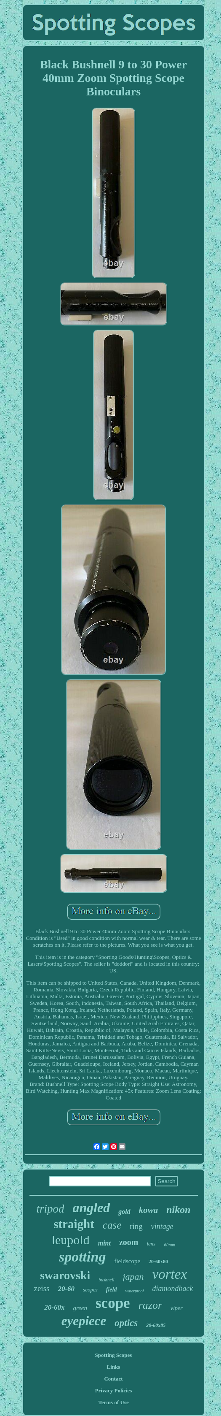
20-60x (54, 1307)
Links (113, 1367)
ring (136, 1226)
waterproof (134, 1291)
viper (176, 1308)
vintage (162, 1226)
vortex (169, 1274)
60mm (169, 1244)
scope (113, 1303)
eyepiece (84, 1320)
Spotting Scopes (113, 1355)
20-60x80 (158, 1261)
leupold (71, 1240)
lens (150, 1243)
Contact (113, 1378)
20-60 (66, 1289)
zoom (128, 1242)
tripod (50, 1208)
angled (91, 1207)
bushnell (106, 1279)
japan (133, 1276)
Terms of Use (113, 1402)
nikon (178, 1209)
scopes (90, 1289)
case (112, 1225)
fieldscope (127, 1261)
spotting (82, 1256)
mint (104, 1243)
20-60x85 (155, 1325)
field (111, 1289)
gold (124, 1211)
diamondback (172, 1288)
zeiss (42, 1288)
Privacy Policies (113, 1390)
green (80, 1308)
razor (150, 1305)
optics (126, 1323)
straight (73, 1224)
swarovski (65, 1275)
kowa (148, 1210)
